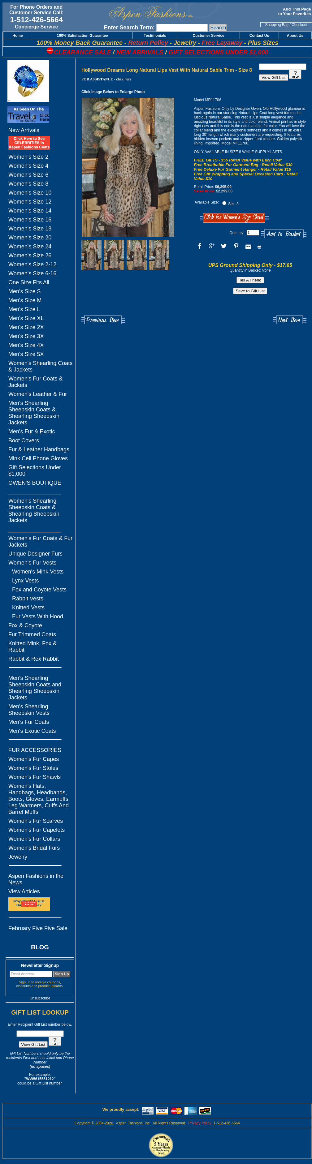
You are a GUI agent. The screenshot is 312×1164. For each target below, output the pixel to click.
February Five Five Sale (37, 928)
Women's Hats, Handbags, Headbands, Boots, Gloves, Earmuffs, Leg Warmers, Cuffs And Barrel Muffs (39, 799)
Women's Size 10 (29, 193)
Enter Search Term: (129, 27)
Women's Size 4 (28, 166)
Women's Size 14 (29, 211)
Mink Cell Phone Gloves (38, 458)
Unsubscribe (40, 998)
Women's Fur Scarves (35, 821)
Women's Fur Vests (32, 563)
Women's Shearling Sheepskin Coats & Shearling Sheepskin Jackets (33, 510)
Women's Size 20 (29, 237)
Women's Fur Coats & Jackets (35, 382)
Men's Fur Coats (28, 722)
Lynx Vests (25, 581)
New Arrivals (23, 130)
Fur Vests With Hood (37, 616)
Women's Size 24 (29, 246)
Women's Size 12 (29, 202)
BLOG (40, 947)
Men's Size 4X (26, 345)
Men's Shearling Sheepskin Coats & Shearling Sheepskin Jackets (33, 413)
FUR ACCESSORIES (34, 750)
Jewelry (17, 857)
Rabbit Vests (27, 598)
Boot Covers (23, 440)
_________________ (34, 492)
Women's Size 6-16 (32, 273)
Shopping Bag (276, 25)
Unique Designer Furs (35, 554)
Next (289, 320)
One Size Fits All (28, 282)
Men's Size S (24, 291)
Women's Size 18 (29, 228)
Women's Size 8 (28, 184)
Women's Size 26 (29, 255)
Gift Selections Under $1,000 (34, 470)
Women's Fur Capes (33, 759)
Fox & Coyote (25, 625)
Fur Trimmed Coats (32, 634)
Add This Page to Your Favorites (295, 11)
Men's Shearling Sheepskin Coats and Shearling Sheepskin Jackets (34, 688)
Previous (103, 320)
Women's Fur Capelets (36, 830)
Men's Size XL (26, 318)
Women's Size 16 (29, 220)
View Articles (24, 891)
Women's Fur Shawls (34, 777)
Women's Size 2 (28, 157)
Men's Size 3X (26, 336)
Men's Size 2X (26, 327)
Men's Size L (24, 309)
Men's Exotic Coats (32, 731)
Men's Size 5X (26, 354)
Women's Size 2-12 (32, 264)
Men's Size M (24, 300)
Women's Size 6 (28, 175)
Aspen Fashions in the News (35, 879)
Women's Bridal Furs (34, 848)
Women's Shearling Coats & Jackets (40, 366)
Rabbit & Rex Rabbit (33, 659)
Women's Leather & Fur (37, 394)
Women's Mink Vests (37, 572)
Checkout (299, 25)
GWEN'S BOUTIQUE (34, 483)
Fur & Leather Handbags (38, 449)
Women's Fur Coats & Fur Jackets (40, 541)
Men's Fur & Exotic (31, 431)
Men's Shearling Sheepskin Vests (29, 709)
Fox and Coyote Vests (39, 589)
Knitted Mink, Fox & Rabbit (32, 646)
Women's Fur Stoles (33, 768)
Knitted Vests (28, 607)
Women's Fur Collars (34, 839)
